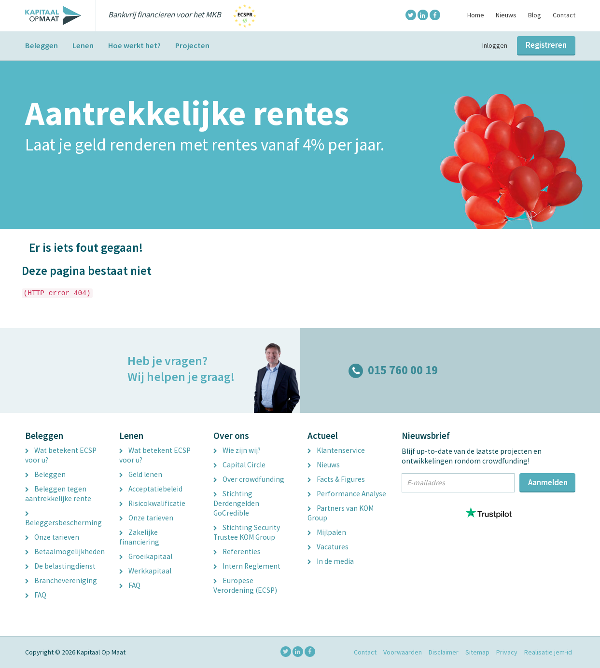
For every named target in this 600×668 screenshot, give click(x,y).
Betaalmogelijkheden (65, 551)
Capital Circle (239, 464)
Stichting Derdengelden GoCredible (236, 503)
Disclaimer (444, 652)
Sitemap (477, 652)
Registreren (546, 45)
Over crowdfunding (248, 479)
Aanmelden (548, 482)
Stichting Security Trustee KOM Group (246, 532)
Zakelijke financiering (139, 537)
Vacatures (328, 546)
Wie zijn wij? (237, 450)
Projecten (192, 45)
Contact (564, 15)
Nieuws (506, 15)
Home (475, 15)
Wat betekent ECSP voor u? (61, 455)
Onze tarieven (52, 537)
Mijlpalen (326, 532)
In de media (330, 561)
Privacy (506, 652)
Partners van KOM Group (340, 513)
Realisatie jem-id (548, 652)
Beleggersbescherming (63, 519)
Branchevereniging (61, 580)
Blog (534, 15)
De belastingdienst (60, 566)
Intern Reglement (246, 566)
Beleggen (41, 45)
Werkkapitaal (145, 570)
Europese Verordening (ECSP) (245, 585)
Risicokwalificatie (152, 503)
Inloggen (494, 45)
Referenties (237, 551)
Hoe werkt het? (134, 45)
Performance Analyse (346, 493)
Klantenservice (336, 450)
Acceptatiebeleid (150, 488)
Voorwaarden (402, 652)
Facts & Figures (336, 479)
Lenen (83, 45)
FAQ (35, 595)
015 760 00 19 (393, 370)
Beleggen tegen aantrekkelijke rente (58, 493)
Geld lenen (140, 474)
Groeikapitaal (145, 556)
